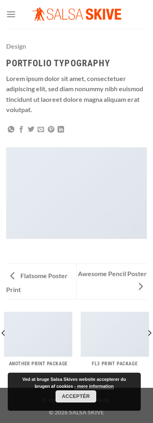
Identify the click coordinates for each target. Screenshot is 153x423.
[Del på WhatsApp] (11, 129)
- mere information (94, 386)
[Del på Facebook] (21, 129)
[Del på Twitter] (31, 129)
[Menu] (11, 14)
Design (16, 46)
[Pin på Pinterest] (51, 129)
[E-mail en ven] (41, 129)
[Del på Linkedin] (61, 129)
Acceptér (76, 396)
